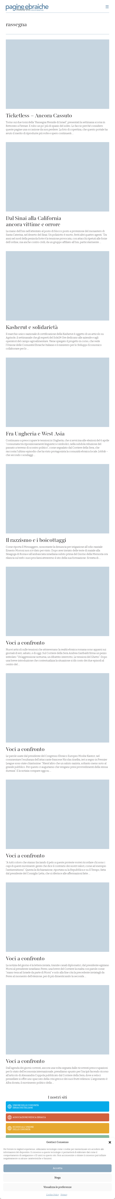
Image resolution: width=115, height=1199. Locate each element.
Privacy (64, 1194)
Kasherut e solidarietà (32, 327)
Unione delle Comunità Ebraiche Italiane (26, 1106)
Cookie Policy (52, 1194)
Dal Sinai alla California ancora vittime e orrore (33, 221)
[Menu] (107, 7)
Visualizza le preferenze (57, 1187)
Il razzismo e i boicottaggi (36, 540)
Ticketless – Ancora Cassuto (39, 115)
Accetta (57, 1168)
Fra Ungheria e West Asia (35, 433)
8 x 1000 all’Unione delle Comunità (23, 1128)
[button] (110, 1142)
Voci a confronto (25, 642)
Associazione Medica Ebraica (29, 1117)
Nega (57, 1177)
